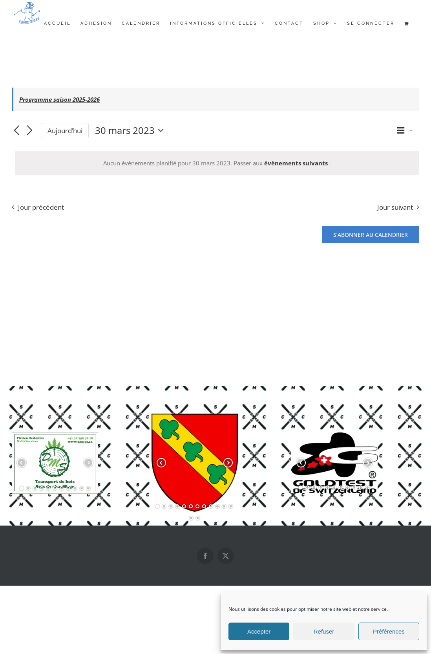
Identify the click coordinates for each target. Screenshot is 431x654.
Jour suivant (395, 207)
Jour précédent (41, 207)
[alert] (217, 163)
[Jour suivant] (30, 131)
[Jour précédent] (16, 131)
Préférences (389, 631)
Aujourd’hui (64, 130)
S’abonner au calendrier (370, 234)
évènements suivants (296, 163)
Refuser (324, 631)
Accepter (258, 631)
